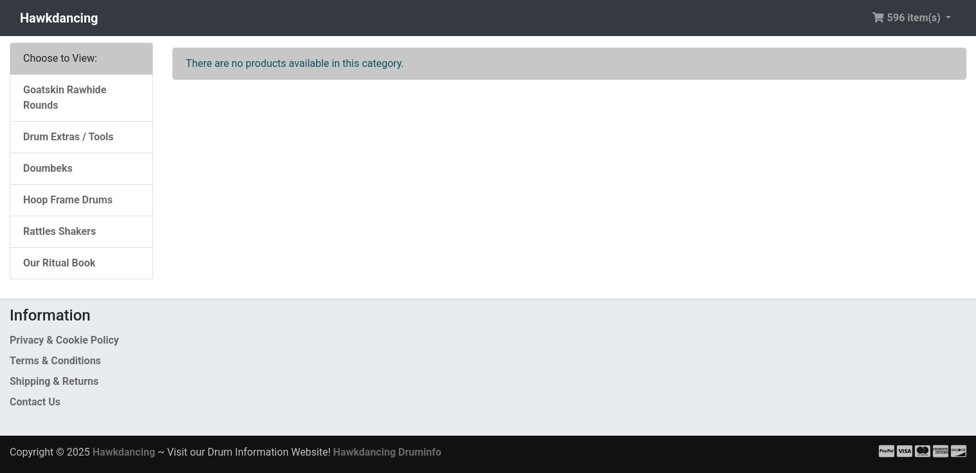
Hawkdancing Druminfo (387, 452)
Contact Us (35, 402)
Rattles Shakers (59, 231)
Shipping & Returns (54, 381)
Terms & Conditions (55, 361)
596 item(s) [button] (907, 18)
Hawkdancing (59, 18)
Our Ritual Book (59, 263)
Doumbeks (48, 168)
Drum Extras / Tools (68, 137)
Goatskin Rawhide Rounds (64, 97)
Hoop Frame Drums (68, 200)
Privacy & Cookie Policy (64, 340)
